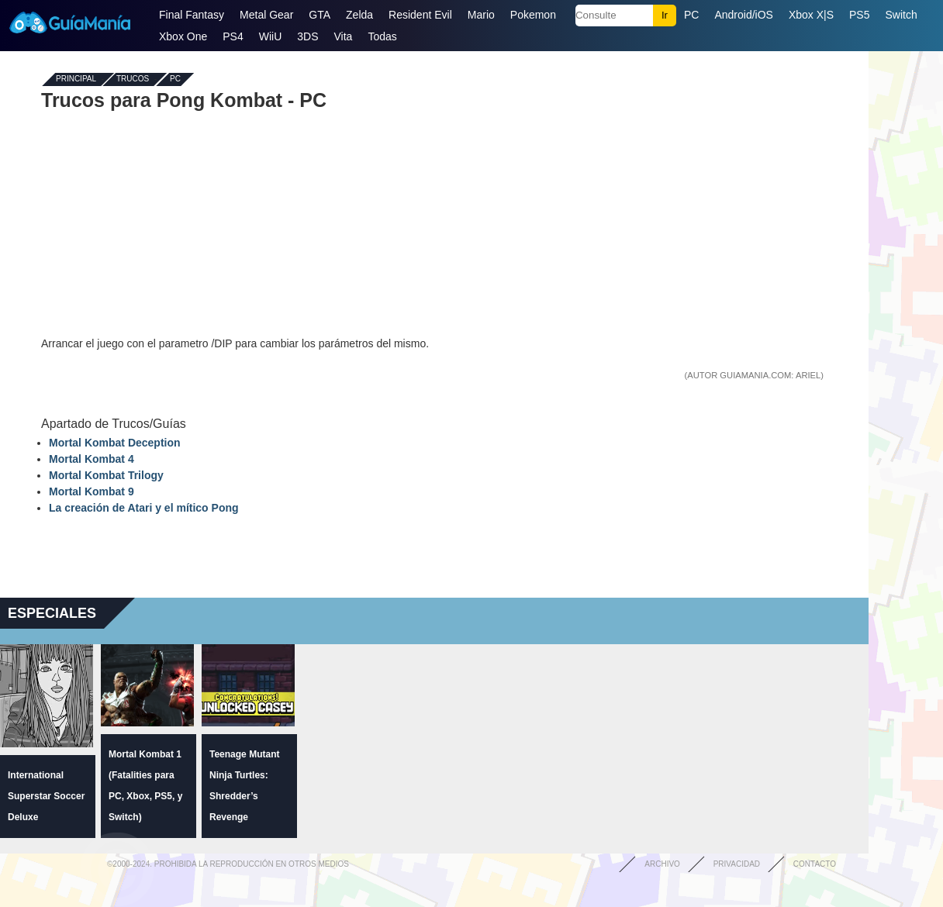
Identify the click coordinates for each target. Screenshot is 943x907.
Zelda (359, 15)
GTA (319, 15)
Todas (382, 36)
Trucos (132, 79)
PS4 (233, 36)
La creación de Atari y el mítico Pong (144, 508)
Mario (481, 15)
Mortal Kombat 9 (91, 491)
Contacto (814, 864)
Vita (343, 36)
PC (691, 15)
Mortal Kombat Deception (115, 442)
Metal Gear (266, 15)
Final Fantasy (191, 15)
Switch (901, 15)
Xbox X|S (811, 15)
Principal (76, 79)
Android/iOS (743, 15)
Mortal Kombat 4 (91, 459)
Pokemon (533, 15)
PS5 (859, 15)
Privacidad (736, 864)
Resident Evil (420, 15)
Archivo (662, 864)
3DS (307, 36)
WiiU (270, 36)
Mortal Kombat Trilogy (106, 475)
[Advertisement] (434, 223)
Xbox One (183, 36)
